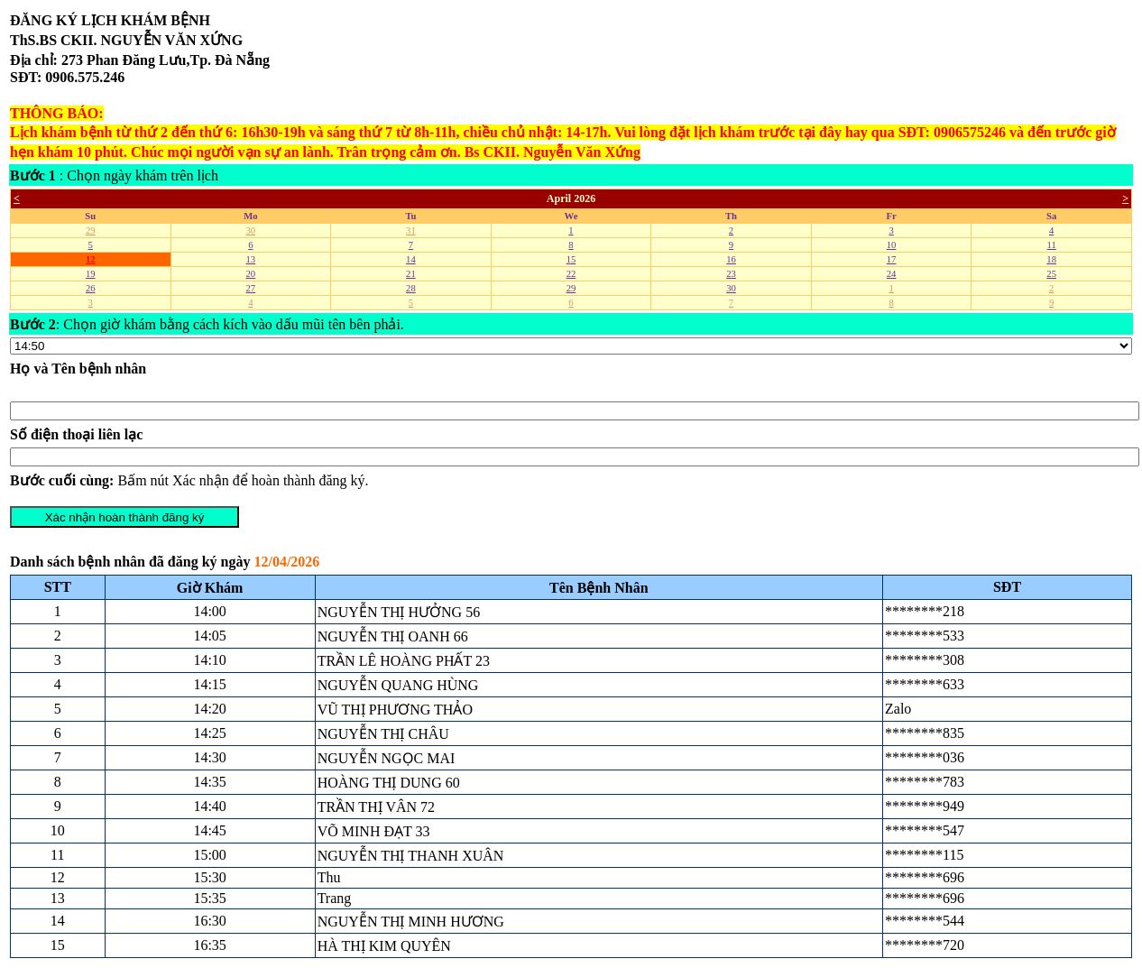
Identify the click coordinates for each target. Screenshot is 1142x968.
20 (251, 274)
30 (251, 230)
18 (1051, 259)
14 (411, 259)
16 (731, 259)
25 (1051, 274)
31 (411, 230)
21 (411, 274)
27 (251, 288)
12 (91, 259)
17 (892, 259)
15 (571, 259)
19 (91, 274)
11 (1051, 245)
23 (731, 274)
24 (892, 274)
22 (571, 274)
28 (411, 288)
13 (251, 259)
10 (892, 245)
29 (91, 230)
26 (91, 288)
